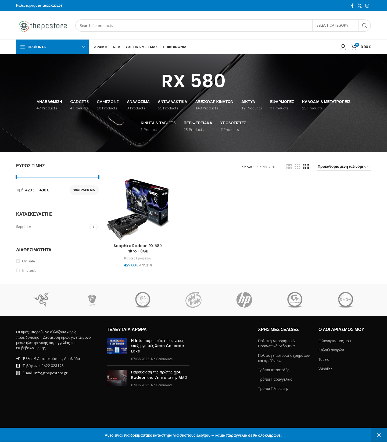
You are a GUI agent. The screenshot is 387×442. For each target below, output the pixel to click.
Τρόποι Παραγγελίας (275, 379)
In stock (29, 270)
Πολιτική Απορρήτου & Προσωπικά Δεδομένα (276, 343)
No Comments (162, 359)
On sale (28, 261)
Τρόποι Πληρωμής (273, 388)
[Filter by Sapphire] (52, 227)
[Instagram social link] (367, 6)
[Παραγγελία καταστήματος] (344, 167)
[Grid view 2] (289, 166)
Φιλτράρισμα (84, 190)
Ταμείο (323, 359)
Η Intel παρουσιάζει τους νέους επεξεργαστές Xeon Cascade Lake (157, 346)
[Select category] (335, 25)
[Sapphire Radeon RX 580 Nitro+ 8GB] (138, 210)
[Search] (223, 25)
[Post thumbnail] (117, 349)
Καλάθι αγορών (331, 350)
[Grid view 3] (297, 166)
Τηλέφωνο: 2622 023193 (43, 365)
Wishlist (325, 368)
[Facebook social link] (352, 6)
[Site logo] (43, 25)
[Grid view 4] (306, 166)
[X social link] (359, 6)
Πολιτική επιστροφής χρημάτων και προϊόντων (284, 358)
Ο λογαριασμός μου (334, 340)
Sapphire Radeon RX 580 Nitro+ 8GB (138, 248)
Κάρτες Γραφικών (138, 258)
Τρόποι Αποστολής (273, 370)
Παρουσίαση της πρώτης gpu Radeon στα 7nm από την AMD (159, 374)
